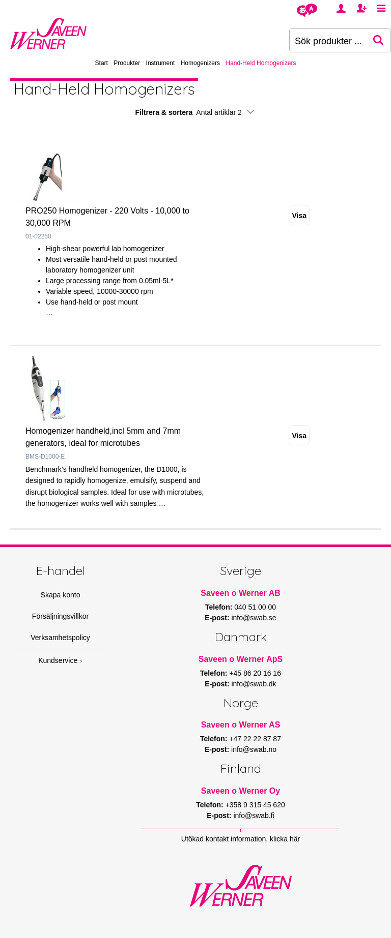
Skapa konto (60, 595)
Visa (299, 215)
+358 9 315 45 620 (255, 805)
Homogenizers (200, 63)
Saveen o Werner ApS (241, 659)
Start (101, 63)
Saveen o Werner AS (241, 724)
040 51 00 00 (255, 607)
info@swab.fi (253, 815)
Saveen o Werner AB (241, 593)
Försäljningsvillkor (60, 616)
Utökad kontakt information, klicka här (240, 839)
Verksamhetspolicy (60, 637)
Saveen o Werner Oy (240, 790)
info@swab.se (253, 618)
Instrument (160, 63)
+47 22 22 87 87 (255, 739)
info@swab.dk (253, 684)
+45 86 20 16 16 (255, 673)
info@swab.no (253, 749)
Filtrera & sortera (195, 112)
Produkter (127, 63)
